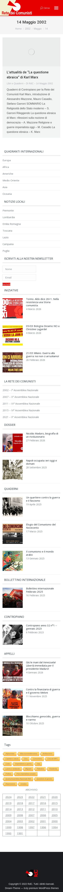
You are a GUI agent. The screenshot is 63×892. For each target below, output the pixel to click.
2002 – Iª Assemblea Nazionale (20, 390)
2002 (31, 821)
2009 (8, 815)
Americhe (8, 173)
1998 (20, 827)
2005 (55, 815)
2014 (8, 809)
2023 (20, 797)
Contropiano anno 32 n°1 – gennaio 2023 (41, 627)
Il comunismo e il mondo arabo (40, 553)
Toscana (7, 230)
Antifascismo (47, 754)
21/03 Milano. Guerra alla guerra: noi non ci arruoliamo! (42, 354)
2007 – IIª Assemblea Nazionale (21, 396)
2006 (43, 815)
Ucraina (23, 784)
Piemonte (8, 210)
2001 (43, 821)
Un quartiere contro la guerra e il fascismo (43, 499)
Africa (6, 167)
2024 (8, 797)
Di (30, 83)
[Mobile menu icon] (56, 8)
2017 (31, 803)
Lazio (6, 237)
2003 (20, 821)
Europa (7, 160)
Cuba (8, 764)
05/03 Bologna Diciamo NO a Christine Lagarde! (42, 327)
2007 (31, 815)
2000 (55, 821)
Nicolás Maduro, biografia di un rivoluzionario (42, 435)
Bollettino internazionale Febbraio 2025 (40, 590)
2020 (55, 797)
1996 (43, 827)
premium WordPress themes (44, 888)
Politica (8, 774)
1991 (20, 833)
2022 (31, 797)
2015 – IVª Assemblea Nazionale (21, 410)
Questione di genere (44, 779)
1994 (55, 827)
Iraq (38, 764)
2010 (55, 809)
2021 (43, 797)
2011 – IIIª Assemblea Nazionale (21, 403)
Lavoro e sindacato (13, 769)
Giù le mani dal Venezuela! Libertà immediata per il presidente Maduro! (41, 665)
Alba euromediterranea (28, 754)
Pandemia (53, 769)
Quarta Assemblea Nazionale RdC (18, 779)
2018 (20, 803)
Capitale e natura (12, 759)
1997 (31, 827)
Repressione (10, 784)
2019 (8, 803)
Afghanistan (10, 754)
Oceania (7, 193)
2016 (43, 803)
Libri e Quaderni (15, 83)
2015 (55, 803)
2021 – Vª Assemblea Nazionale (21, 417)
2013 (20, 809)
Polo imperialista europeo (26, 774)
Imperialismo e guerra (23, 764)
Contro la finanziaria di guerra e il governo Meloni (43, 691)
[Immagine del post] (13, 309)
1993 (8, 833)
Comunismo (37, 759)
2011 (43, 809)
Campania (8, 244)
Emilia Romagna (12, 224)
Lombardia (9, 217)
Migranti (29, 769)
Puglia (6, 250)
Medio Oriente (11, 180)
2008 (20, 815)
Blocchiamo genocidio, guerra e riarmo (43, 718)
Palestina (40, 769)
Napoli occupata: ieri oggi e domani (41, 462)
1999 (8, 827)
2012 (31, 809)
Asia (5, 187)
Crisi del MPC (53, 759)
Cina (26, 759)
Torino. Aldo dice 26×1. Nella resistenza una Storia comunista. (42, 302)
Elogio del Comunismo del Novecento (41, 526)
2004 (8, 821)
